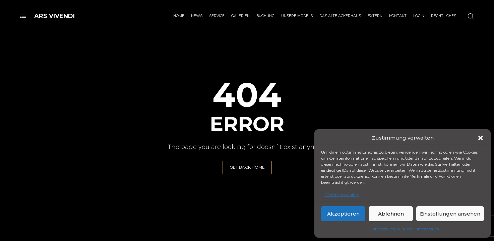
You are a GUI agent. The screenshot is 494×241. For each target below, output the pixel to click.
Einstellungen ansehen (450, 214)
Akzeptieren (343, 214)
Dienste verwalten (341, 194)
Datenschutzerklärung (391, 228)
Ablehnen (391, 214)
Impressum (428, 228)
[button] (480, 138)
